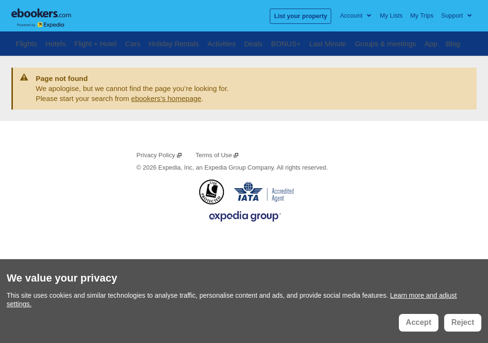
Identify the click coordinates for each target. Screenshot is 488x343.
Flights (26, 43)
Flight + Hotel (95, 43)
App (431, 43)
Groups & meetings (385, 43)
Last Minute (327, 43)
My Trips (422, 15)
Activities (221, 43)
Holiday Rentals (174, 43)
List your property (300, 16)
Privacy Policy (159, 155)
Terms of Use (217, 155)
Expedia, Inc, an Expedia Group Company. (216, 167)
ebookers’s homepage (166, 98)
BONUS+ (286, 43)
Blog (453, 43)
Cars (133, 43)
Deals (253, 43)
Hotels (55, 43)
